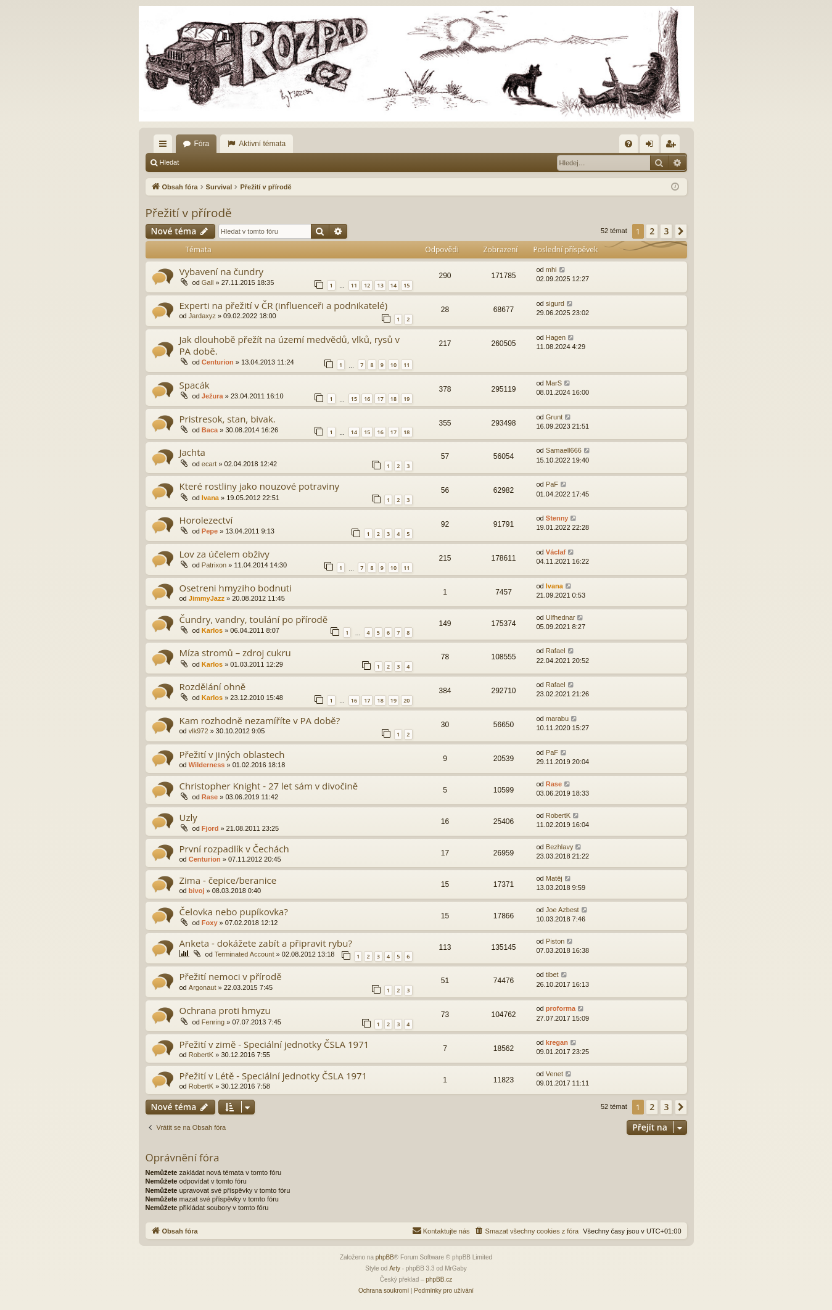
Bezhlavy (560, 847)
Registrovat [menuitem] (672, 146)
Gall (208, 282)
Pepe (210, 531)
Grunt (554, 417)
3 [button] (666, 231)
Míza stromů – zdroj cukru (235, 652)
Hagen (556, 337)
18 (393, 399)
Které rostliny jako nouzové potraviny (259, 486)
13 (380, 285)
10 (393, 365)
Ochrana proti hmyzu (225, 1010)
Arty (394, 1268)
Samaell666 (564, 450)
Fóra (202, 143)
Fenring (213, 1022)
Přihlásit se (213, 162)
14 (393, 285)
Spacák (194, 385)
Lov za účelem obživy (224, 554)
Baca (210, 430)
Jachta (192, 452)
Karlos (212, 630)
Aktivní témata (262, 143)
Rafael (556, 650)
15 (406, 285)
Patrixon (214, 565)
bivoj (197, 890)
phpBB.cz (439, 1279)
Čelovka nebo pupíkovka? (233, 911)
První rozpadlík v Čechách (234, 848)
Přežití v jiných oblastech (232, 754)
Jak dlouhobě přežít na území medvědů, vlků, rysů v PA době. (289, 345)
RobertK (558, 815)
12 (367, 285)
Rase (210, 797)
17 (380, 399)
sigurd (555, 303)
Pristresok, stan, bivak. (227, 419)
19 (406, 399)
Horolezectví (206, 520)
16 (367, 399)
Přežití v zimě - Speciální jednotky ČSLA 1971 (274, 1044)
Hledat (169, 162)
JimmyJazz (206, 598)
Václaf (556, 552)
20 (406, 700)
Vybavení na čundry (221, 271)
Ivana (210, 497)
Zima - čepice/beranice (228, 880)
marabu (557, 718)
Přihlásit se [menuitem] (651, 146)
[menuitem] (628, 143)
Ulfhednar (560, 617)
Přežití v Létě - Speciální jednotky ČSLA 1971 (273, 1075)
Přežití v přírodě (189, 213)
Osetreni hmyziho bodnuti (235, 588)
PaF (552, 484)
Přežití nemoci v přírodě (230, 976)
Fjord (210, 828)
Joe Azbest (562, 909)
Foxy (210, 922)
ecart (209, 464)
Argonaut (202, 987)
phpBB (385, 1257)
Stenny (557, 518)
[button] (681, 231)
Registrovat (265, 162)
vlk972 (198, 731)
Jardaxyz (202, 315)
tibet (552, 974)
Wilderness (207, 764)
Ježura (212, 396)
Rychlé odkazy (165, 146)
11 (354, 285)
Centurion (218, 362)
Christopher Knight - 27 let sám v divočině (268, 786)
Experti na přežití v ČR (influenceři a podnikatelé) (283, 305)
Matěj (554, 878)
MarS (554, 383)
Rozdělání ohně (212, 686)
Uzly (188, 817)
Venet (554, 1073)
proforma (560, 1008)
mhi (551, 269)
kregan (557, 1042)
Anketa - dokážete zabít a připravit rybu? (265, 943)
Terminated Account (244, 954)
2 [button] (651, 231)
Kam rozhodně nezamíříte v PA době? (259, 720)
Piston (555, 941)
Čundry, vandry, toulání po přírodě (253, 619)
